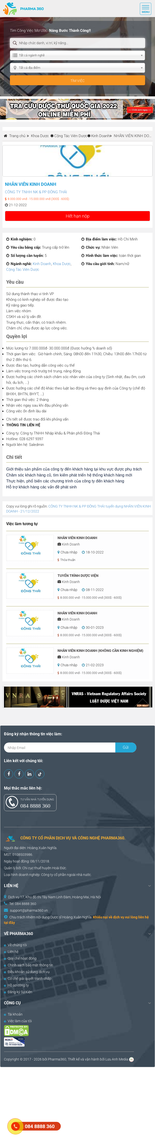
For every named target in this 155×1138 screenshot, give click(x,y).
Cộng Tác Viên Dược (70, 136)
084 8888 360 (35, 806)
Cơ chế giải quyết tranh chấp (27, 979)
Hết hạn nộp (78, 216)
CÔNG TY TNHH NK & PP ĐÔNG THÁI (36, 192)
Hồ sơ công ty (16, 985)
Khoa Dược (62, 264)
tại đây (9, 923)
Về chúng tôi (15, 945)
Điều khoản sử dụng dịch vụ (27, 972)
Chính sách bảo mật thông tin (28, 965)
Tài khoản (13, 1014)
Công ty (47, 875)
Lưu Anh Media (116, 1059)
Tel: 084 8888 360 (22, 904)
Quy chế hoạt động (20, 958)
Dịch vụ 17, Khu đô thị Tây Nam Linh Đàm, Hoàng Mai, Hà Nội (54, 897)
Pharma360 (57, 1059)
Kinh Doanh (100, 136)
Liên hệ (11, 952)
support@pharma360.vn (29, 910)
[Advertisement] (77, 1102)
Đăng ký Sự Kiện (18, 992)
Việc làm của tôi (18, 1021)
